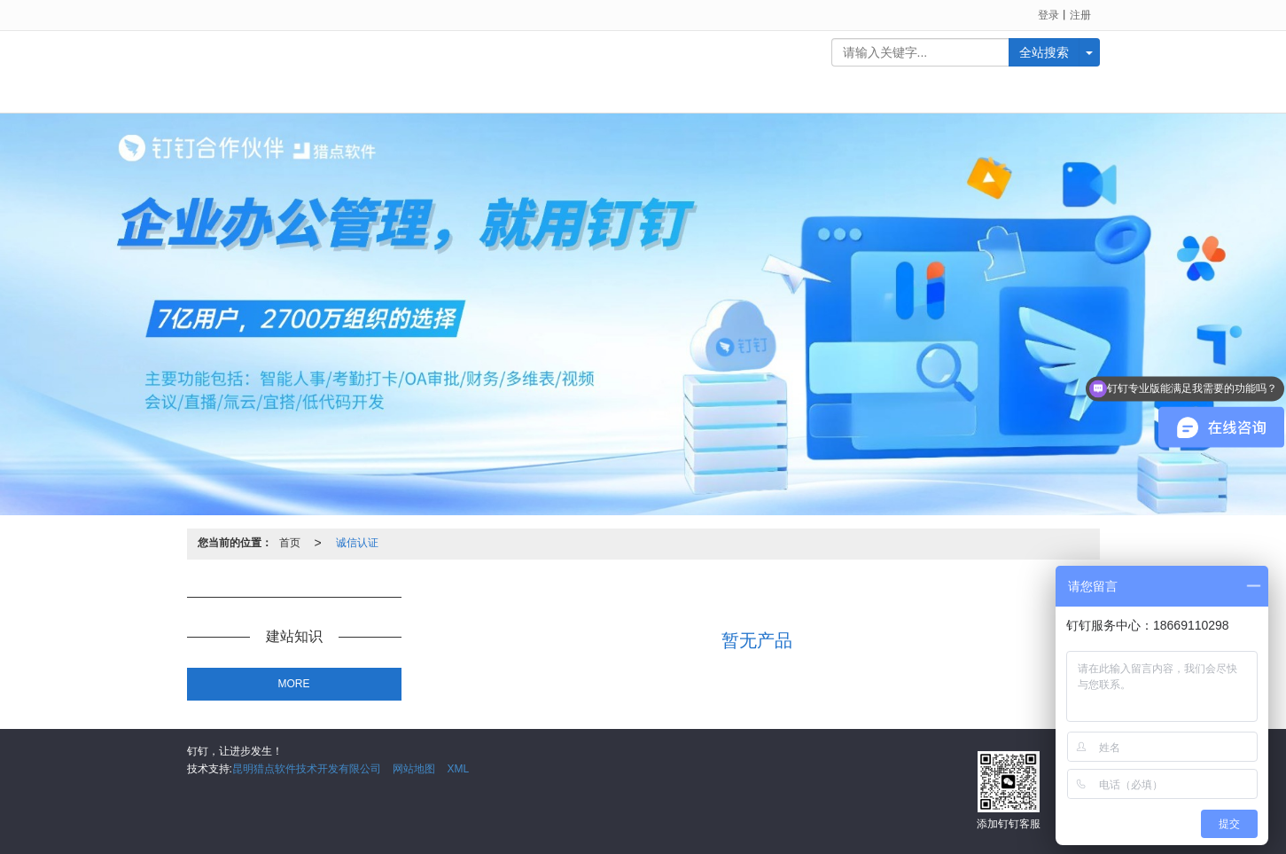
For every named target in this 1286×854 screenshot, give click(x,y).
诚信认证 (357, 543)
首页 (289, 543)
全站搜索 (1044, 52)
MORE (294, 684)
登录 (1048, 15)
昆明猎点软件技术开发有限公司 (306, 769)
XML (459, 769)
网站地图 (414, 769)
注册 (1080, 15)
